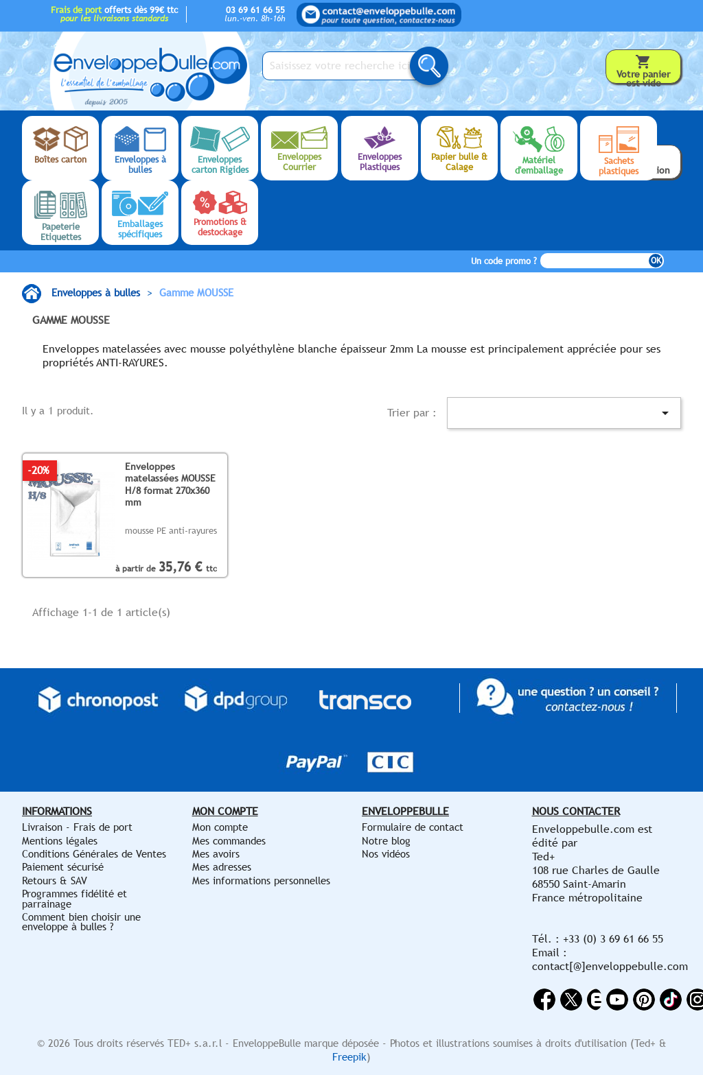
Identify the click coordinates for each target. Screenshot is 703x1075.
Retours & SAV (54, 880)
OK (656, 260)
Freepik (349, 1057)
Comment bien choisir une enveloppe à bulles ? (81, 921)
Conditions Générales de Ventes (94, 854)
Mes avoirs (216, 854)
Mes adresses (221, 867)
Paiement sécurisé (63, 867)
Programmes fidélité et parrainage (74, 898)
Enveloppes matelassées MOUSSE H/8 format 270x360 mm (170, 484)
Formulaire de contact (412, 827)
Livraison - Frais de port (77, 827)
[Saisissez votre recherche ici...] (344, 65)
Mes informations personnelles (261, 880)
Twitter (571, 1000)
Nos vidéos (386, 854)
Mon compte (220, 827)
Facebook (544, 1000)
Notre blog (386, 841)
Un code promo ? (504, 261)
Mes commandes (229, 841)
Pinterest (644, 1000)
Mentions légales (59, 841)
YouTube (617, 1000)
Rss (594, 1000)
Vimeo (671, 1000)
